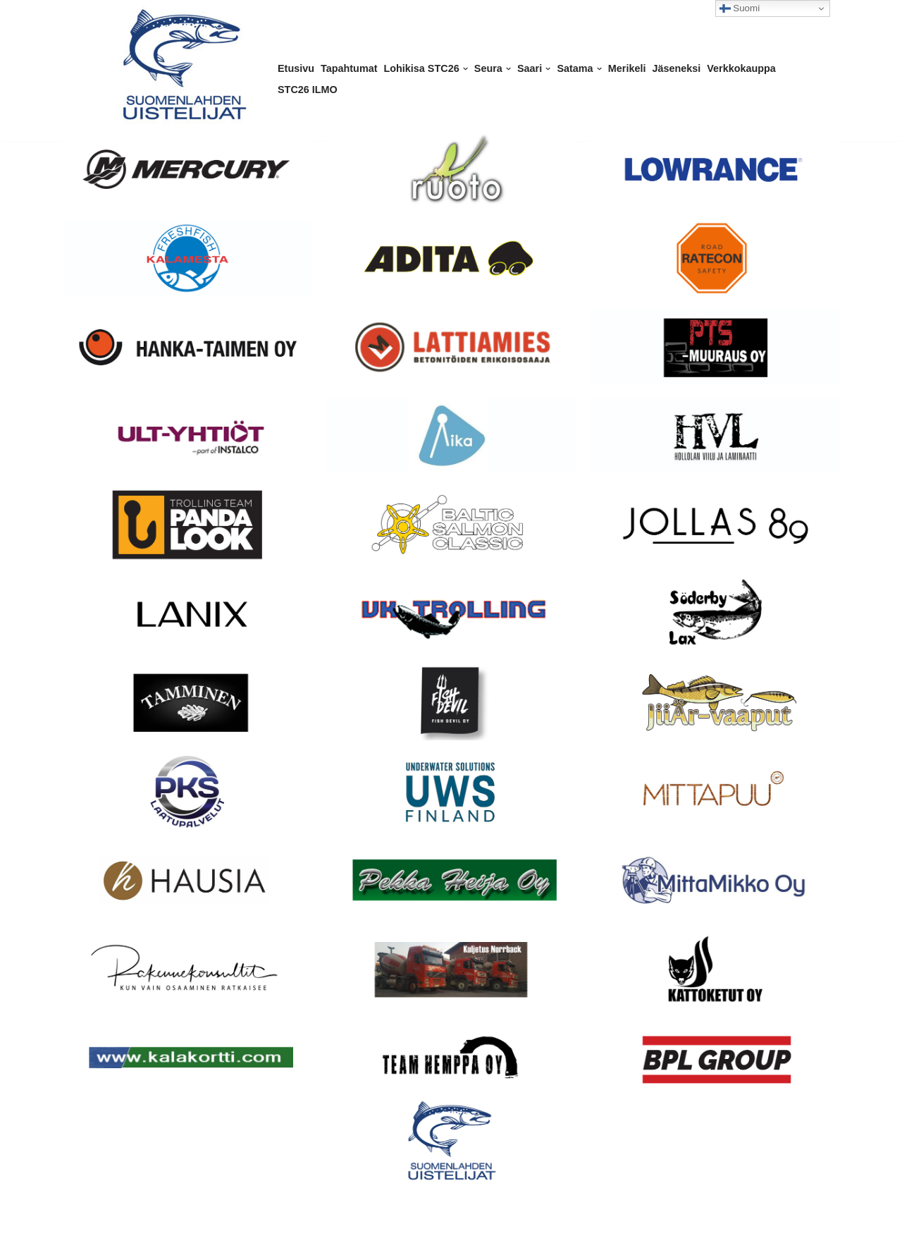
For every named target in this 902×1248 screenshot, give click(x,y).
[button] (465, 68)
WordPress (144, 1231)
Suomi (739, 8)
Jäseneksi (676, 68)
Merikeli (627, 68)
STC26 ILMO (308, 89)
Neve (62, 1231)
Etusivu (296, 68)
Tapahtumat (349, 68)
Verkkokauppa (741, 68)
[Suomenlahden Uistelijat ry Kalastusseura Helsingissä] (183, 65)
